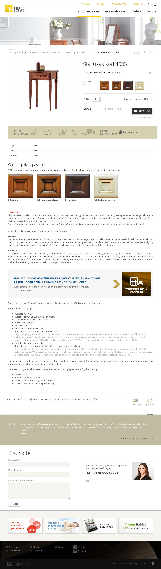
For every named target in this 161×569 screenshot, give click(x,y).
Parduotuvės (15, 550)
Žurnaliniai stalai (87, 52)
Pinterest (79, 551)
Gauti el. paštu (135, 402)
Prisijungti (137, 4)
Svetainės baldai (56, 52)
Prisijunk (79, 547)
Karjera (36, 547)
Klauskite (143, 117)
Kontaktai (37, 550)
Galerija (100, 4)
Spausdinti (150, 402)
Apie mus (13, 547)
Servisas (86, 4)
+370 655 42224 (118, 4)
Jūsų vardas (14, 459)
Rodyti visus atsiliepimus (134, 438)
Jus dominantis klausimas (21, 480)
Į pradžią (20, 52)
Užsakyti (142, 111)
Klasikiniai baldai (36, 52)
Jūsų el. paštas (15, 470)
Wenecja (71, 52)
